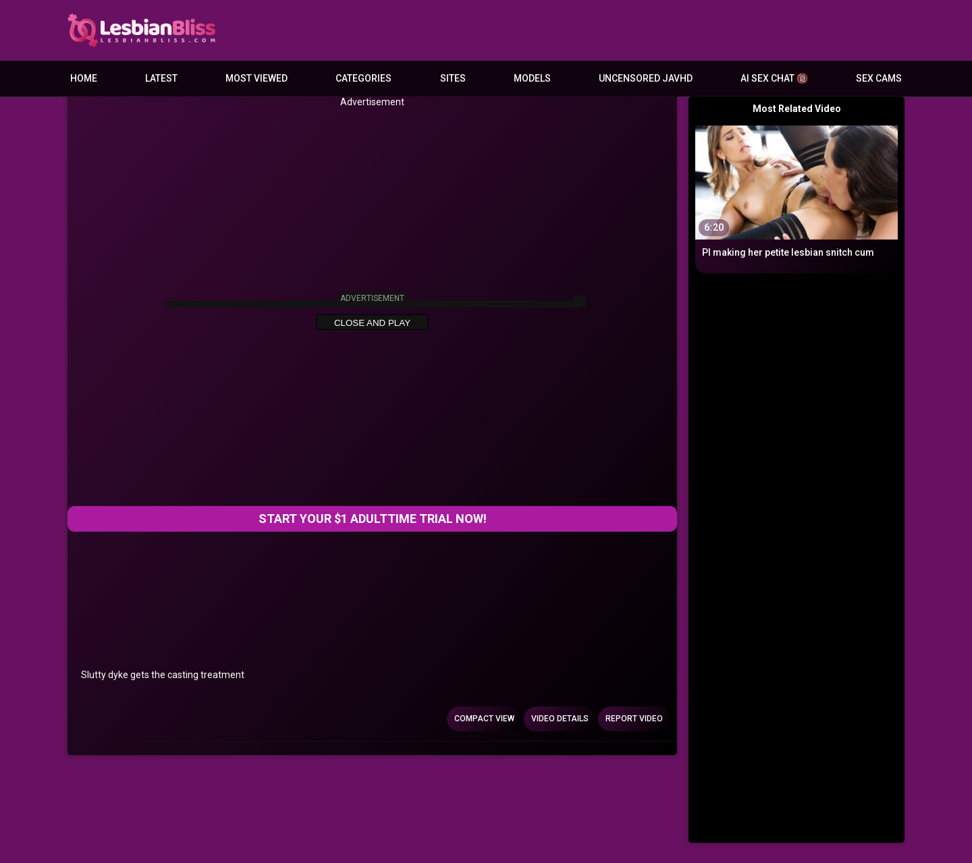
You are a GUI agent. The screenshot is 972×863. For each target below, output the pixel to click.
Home (83, 78)
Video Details (560, 718)
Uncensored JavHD (646, 78)
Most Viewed (256, 78)
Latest (161, 78)
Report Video (634, 718)
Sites (453, 78)
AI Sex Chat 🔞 (774, 78)
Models (532, 78)
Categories (363, 78)
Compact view (484, 718)
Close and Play (372, 323)
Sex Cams (879, 78)
